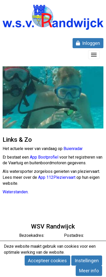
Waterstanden (15, 191)
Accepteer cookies (47, 260)
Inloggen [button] (88, 43)
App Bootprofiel (44, 157)
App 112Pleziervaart (56, 177)
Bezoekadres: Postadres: (53, 235)
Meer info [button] (89, 270)
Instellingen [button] (87, 260)
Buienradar (73, 148)
